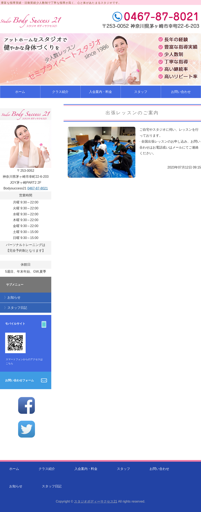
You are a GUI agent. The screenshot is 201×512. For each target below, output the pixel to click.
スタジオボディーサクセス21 (95, 501)
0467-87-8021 (37, 188)
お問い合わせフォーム (19, 380)
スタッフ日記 (17, 307)
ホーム (20, 91)
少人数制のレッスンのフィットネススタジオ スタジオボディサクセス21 (31, 21)
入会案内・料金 (100, 91)
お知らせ (14, 297)
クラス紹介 (60, 91)
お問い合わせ (159, 468)
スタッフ (140, 91)
